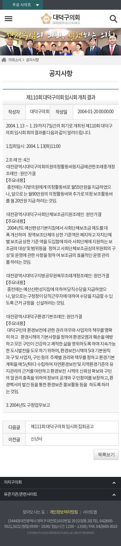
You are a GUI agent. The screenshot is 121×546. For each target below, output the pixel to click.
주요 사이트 (21, 5)
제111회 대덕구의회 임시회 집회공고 (62, 427)
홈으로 (4, 60)
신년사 (36, 439)
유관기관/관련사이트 (20, 494)
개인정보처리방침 (63, 512)
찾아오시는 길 (34, 512)
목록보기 (106, 454)
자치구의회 (13, 482)
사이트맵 (90, 512)
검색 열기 (114, 19)
